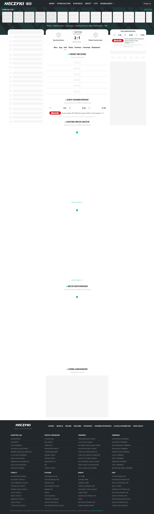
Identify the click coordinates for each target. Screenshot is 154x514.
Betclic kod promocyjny (120, 483)
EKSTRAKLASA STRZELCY (18, 486)
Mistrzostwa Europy (52, 502)
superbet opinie (83, 483)
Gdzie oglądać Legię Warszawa (88, 465)
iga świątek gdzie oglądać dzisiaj (89, 445)
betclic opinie (116, 486)
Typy (96, 3)
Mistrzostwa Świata (17, 468)
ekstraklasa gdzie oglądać (87, 449)
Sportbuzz (78, 3)
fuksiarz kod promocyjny (87, 496)
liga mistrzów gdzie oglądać (54, 506)
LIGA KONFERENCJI (16, 445)
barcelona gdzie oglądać (87, 439)
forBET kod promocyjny (86, 486)
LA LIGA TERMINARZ (118, 455)
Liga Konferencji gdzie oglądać (88, 462)
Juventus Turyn (50, 468)
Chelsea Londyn (50, 458)
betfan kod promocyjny (120, 493)
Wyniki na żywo (64, 3)
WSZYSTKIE (148, 10)
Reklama (68, 426)
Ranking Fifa (49, 489)
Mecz (56, 47)
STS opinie (81, 476)
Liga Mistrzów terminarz (120, 439)
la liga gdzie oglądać (85, 442)
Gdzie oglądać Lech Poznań (87, 468)
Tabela (70, 47)
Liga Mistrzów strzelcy (19, 476)
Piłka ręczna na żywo (52, 480)
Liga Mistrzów (15, 439)
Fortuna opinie (83, 480)
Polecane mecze (50, 496)
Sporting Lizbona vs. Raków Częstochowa (88, 26)
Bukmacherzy (107, 3)
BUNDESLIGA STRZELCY (18, 499)
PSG (46, 465)
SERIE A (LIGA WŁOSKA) (18, 458)
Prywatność (87, 426)
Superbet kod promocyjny (121, 489)
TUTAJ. (103, 113)
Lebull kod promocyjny (120, 502)
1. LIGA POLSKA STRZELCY (18, 506)
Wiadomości (96, 47)
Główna (49, 26)
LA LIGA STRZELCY (16, 493)
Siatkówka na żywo (51, 476)
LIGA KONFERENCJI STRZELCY (20, 483)
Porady (47, 493)
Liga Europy (68, 26)
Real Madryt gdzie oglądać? (87, 489)
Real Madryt (49, 442)
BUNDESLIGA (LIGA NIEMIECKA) (20, 462)
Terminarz (77, 47)
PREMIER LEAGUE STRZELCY (19, 489)
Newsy (52, 3)
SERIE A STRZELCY (16, 496)
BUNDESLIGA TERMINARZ (119, 462)
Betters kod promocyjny (86, 502)
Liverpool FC (49, 445)
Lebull (80, 499)
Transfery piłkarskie (52, 499)
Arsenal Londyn (50, 455)
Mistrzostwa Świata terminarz (122, 468)
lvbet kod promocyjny (119, 496)
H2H (65, 47)
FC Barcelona (49, 439)
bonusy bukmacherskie (86, 506)
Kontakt (51, 426)
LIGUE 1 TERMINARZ (117, 465)
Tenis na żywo (49, 483)
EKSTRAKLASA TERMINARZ (120, 449)
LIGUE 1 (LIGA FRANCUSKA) (18, 465)
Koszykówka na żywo (52, 486)
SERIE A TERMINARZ (118, 458)
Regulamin (77, 426)
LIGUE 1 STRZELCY (16, 502)
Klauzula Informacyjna (122, 426)
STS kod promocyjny (119, 476)
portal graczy (138, 426)
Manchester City (50, 462)
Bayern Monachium (51, 452)
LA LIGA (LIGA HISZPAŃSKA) (19, 455)
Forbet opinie (82, 493)
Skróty (88, 3)
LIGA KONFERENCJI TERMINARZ (121, 445)
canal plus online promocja (87, 452)
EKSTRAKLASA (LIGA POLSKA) (19, 449)
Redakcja (60, 426)
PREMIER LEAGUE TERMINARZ (120, 452)
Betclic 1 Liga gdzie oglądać (87, 458)
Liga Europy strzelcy (18, 480)
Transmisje (86, 47)
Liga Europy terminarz (119, 442)
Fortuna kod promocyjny (120, 480)
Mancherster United (51, 449)
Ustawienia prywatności (103, 426)
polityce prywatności (98, 511)
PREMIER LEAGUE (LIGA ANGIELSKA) (21, 452)
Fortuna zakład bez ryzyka (121, 499)
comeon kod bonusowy (120, 506)
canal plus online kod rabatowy (89, 455)
